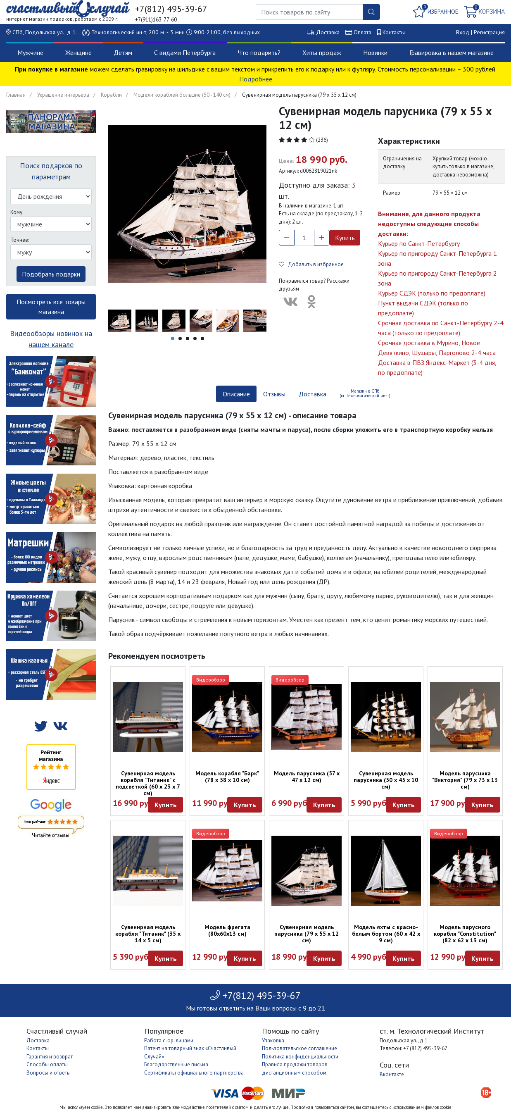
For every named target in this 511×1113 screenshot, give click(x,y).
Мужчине (30, 52)
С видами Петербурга (185, 52)
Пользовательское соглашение (299, 1048)
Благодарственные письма (176, 1064)
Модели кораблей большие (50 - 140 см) (182, 94)
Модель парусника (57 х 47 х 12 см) (307, 777)
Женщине (78, 52)
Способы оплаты (47, 1064)
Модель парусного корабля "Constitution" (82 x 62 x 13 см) (465, 933)
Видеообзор (210, 680)
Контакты (394, 32)
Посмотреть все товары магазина (51, 307)
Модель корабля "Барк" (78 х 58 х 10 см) (227, 777)
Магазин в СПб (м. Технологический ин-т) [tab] (365, 393)
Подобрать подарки (51, 274)
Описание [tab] (236, 394)
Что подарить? (259, 52)
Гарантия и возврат (49, 1056)
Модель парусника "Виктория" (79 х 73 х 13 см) (465, 780)
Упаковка (273, 1040)
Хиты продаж (321, 52)
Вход (462, 32)
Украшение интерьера (63, 94)
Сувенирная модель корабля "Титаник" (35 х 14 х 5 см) (148, 933)
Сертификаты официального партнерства (194, 1072)
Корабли (111, 94)
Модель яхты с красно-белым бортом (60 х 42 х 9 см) (386, 933)
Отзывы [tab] (274, 394)
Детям (123, 52)
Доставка (328, 32)
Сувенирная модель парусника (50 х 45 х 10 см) (386, 780)
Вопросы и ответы (48, 1072)
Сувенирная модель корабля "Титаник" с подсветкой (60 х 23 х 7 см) (148, 783)
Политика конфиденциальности (300, 1056)
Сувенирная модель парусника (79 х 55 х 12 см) (306, 933)
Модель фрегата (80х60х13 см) (227, 930)
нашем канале (51, 344)
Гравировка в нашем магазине (451, 52)
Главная (16, 94)
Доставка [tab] (312, 394)
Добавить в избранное (311, 264)
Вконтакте (392, 1074)
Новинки (375, 52)
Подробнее (255, 79)
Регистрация (489, 32)
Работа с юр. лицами (168, 1040)
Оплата (362, 32)
